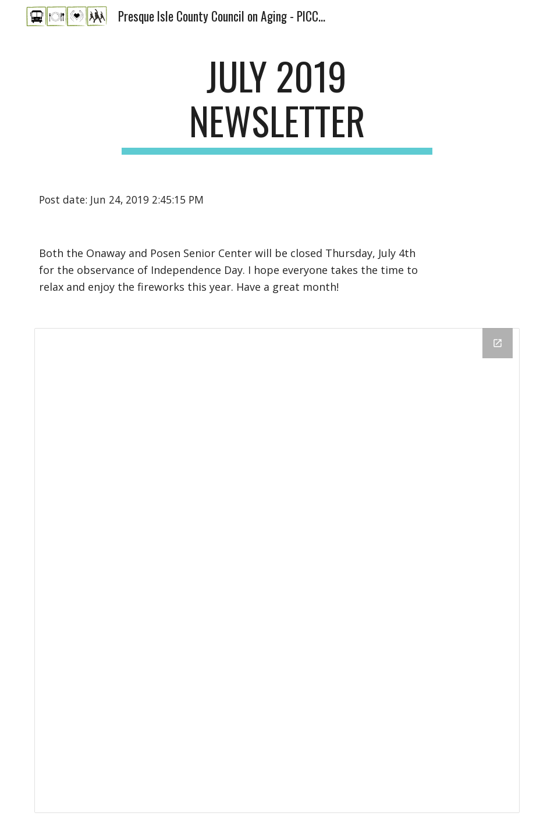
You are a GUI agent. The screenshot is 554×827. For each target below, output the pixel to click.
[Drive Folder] (277, 571)
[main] (276, 104)
